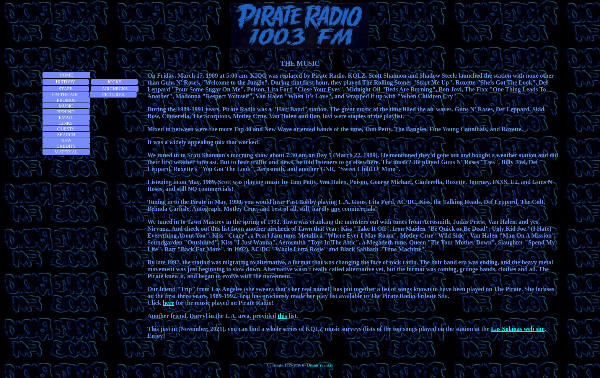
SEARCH (66, 134)
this (282, 316)
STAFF (65, 88)
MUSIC (66, 106)
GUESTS (66, 129)
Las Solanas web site (518, 329)
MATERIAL (66, 152)
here (168, 303)
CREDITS (66, 146)
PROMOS (66, 100)
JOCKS (115, 82)
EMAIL (66, 117)
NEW (66, 140)
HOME (66, 75)
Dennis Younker (320, 365)
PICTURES (113, 94)
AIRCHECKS (115, 88)
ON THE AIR (65, 94)
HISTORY (65, 82)
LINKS (66, 123)
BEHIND (66, 111)
